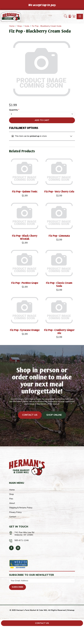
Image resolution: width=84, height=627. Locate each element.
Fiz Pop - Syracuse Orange (25, 330)
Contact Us (29, 414)
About (12, 503)
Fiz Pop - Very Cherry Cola (59, 191)
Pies (11, 498)
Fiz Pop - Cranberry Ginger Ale (59, 332)
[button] (65, 16)
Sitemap (70, 610)
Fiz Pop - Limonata (59, 235)
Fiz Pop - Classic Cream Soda (59, 284)
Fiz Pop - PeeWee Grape (24, 282)
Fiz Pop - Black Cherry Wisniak (25, 237)
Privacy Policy (15, 512)
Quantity (14, 110)
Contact (12, 516)
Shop (11, 494)
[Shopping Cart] (74, 16)
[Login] (69, 16)
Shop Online (54, 414)
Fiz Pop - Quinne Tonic (25, 191)
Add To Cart (42, 120)
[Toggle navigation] (80, 16)
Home (12, 489)
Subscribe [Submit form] (17, 587)
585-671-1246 (21, 540)
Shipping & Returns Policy (20, 507)
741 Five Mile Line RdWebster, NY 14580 (24, 533)
